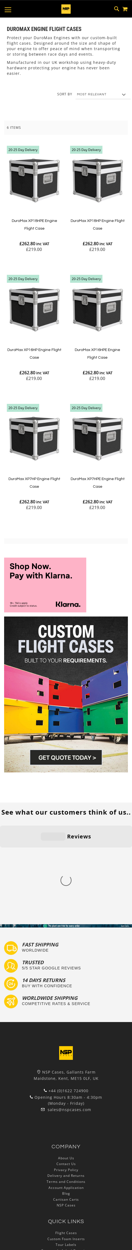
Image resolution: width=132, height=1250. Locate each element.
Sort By (64, 94)
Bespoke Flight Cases (66, 1173)
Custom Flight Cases (66, 1168)
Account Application (66, 1099)
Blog (66, 1105)
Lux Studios (66, 1185)
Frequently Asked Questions (66, 1162)
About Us (66, 1069)
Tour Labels (66, 1156)
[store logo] (66, 9)
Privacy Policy (66, 1081)
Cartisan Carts (66, 1110)
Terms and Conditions (66, 1093)
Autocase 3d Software (66, 1191)
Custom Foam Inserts (66, 1150)
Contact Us (66, 1075)
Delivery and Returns (66, 1087)
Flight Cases (66, 1144)
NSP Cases (66, 1116)
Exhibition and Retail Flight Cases (66, 1179)
